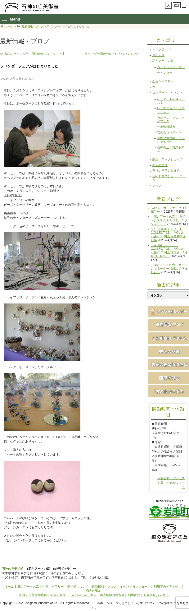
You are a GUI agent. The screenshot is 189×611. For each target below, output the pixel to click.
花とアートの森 (163, 60)
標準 (176, 5)
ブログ (156, 185)
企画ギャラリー (163, 81)
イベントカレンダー (133, 586)
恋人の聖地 (160, 165)
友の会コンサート (169, 132)
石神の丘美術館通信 (166, 170)
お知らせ (158, 55)
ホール (156, 87)
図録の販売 (58, 595)
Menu (11, 19)
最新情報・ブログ (32, 26)
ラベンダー (164, 72)
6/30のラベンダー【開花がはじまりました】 (32, 53)
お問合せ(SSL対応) (156, 595)
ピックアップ (161, 49)
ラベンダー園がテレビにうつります (111, 53)
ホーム (10, 26)
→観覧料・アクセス (171, 478)
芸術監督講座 (166, 126)
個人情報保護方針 (112, 595)
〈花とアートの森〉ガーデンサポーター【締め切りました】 (169, 268)
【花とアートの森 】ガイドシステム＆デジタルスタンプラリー (169, 220)
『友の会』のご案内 (83, 595)
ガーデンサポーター (171, 67)
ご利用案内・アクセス (166, 586)
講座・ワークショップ (167, 159)
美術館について (78, 586)
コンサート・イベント (167, 92)
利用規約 (134, 595)
